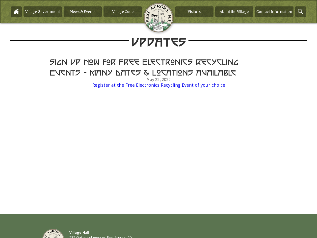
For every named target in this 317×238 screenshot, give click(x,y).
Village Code (122, 11)
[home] (158, 18)
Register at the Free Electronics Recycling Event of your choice (158, 85)
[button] (43, 11)
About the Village (234, 11)
